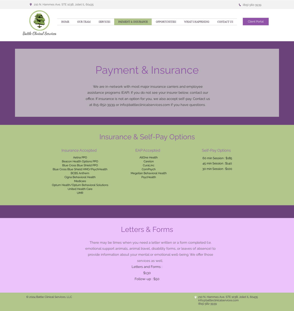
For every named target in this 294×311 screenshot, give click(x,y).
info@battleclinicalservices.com (145, 105)
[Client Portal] (256, 21)
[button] (196, 22)
